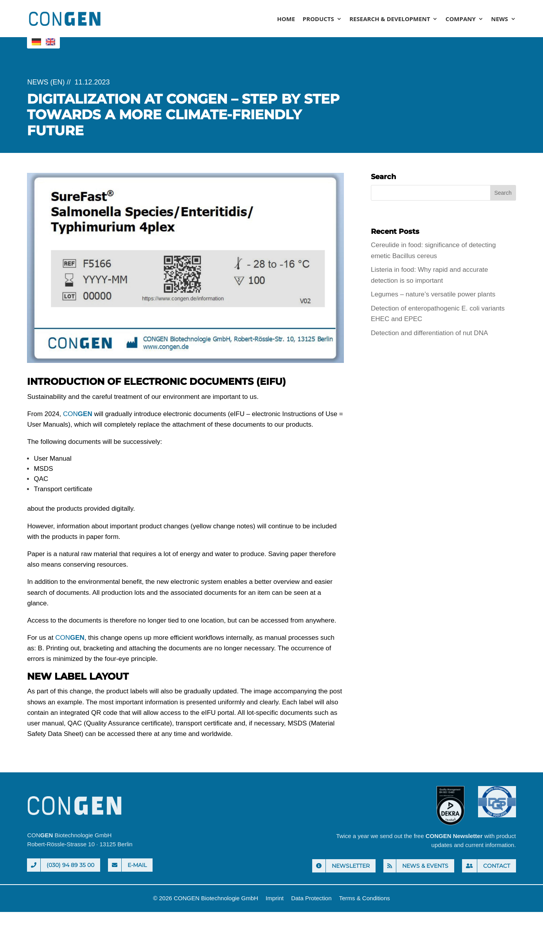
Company (461, 19)
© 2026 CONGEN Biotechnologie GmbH (205, 898)
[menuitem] (36, 41)
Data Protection (311, 898)
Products (318, 19)
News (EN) (46, 82)
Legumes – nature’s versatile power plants (433, 294)
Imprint (275, 898)
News (499, 19)
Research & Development (389, 19)
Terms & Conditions (364, 898)
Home (286, 19)
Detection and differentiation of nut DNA (429, 333)
